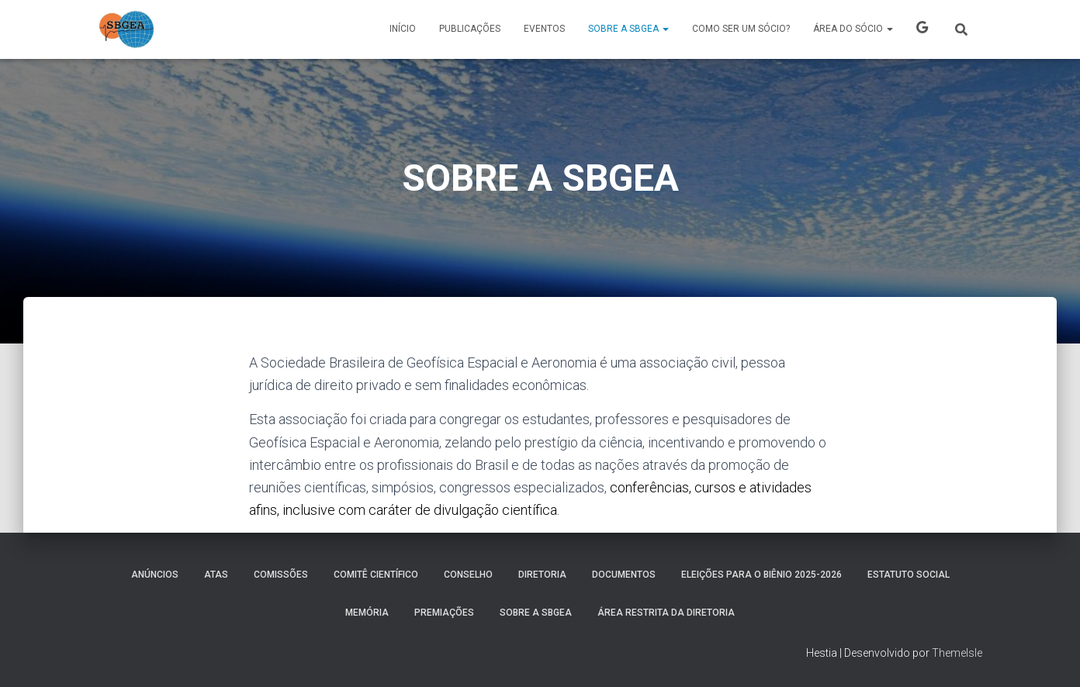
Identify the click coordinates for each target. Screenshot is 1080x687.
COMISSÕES (281, 574)
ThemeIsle (957, 653)
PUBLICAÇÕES (469, 28)
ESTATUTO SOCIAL (908, 574)
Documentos (624, 574)
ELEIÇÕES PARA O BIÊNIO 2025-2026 (761, 574)
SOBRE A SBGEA (628, 28)
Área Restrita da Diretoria (666, 612)
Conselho (468, 574)
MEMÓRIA (367, 612)
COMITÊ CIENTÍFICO (376, 574)
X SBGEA (922, 29)
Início (402, 28)
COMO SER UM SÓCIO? (741, 28)
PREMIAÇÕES (444, 612)
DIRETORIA (542, 574)
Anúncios (154, 574)
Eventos (544, 28)
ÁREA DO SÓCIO (853, 28)
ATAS (216, 574)
